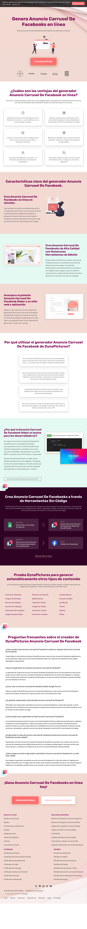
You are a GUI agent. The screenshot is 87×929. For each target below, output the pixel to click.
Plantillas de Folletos (60, 857)
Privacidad (57, 898)
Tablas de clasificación (11, 837)
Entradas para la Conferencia (14, 826)
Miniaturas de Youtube (11, 818)
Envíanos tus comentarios (34, 891)
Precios (12, 898)
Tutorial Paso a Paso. (43, 556)
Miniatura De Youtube (40, 595)
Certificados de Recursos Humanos (16, 872)
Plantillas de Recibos (61, 879)
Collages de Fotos (10, 834)
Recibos (6, 822)
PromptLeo (25, 893)
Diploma (62, 610)
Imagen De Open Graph (14, 614)
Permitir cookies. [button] (78, 3)
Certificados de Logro (11, 864)
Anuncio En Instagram (13, 606)
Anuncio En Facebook (13, 595)
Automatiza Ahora (25, 800)
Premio (62, 606)
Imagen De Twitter (39, 606)
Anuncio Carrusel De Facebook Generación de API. (23, 479)
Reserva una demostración (58, 800)
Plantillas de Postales (61, 864)
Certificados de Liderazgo (12, 868)
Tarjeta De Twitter (39, 603)
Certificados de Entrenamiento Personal (17, 857)
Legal (49, 898)
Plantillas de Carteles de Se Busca (65, 860)
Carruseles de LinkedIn (11, 845)
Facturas (7, 841)
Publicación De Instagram (15, 610)
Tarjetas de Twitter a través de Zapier (63, 830)
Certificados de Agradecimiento (14, 860)
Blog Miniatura (37, 599)
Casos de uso (31, 898)
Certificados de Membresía (13, 879)
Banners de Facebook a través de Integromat (66, 818)
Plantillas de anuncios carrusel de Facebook (68, 872)
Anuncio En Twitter (39, 610)
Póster (61, 614)
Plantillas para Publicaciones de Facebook (68, 876)
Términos (42, 898)
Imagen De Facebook (13, 599)
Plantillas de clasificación (62, 853)
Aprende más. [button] (16, 4)
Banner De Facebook (13, 603)
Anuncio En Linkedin (40, 614)
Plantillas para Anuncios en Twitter (65, 868)
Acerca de (21, 898)
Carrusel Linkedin (65, 599)
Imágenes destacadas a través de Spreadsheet (67, 845)
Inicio (5, 898)
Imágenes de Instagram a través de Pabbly (65, 826)
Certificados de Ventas (11, 876)
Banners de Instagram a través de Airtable (65, 822)
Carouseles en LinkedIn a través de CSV (64, 841)
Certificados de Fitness (11, 853)
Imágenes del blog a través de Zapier (63, 837)
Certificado (63, 603)
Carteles (7, 830)
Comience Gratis (43, 61)
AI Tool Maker (55, 834)
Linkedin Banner (65, 595)
